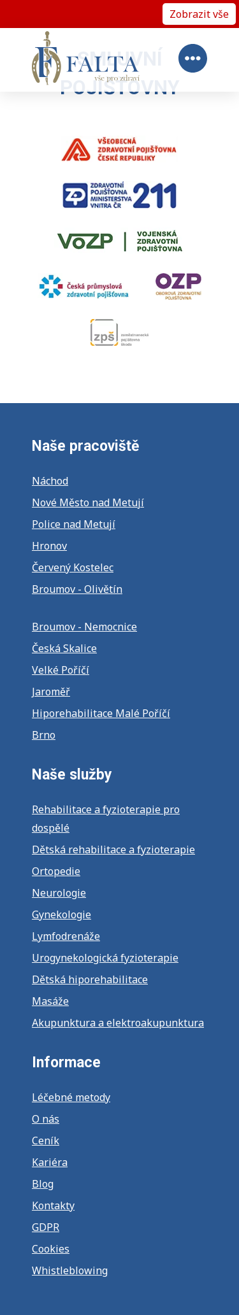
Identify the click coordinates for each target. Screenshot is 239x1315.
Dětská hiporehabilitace (90, 979)
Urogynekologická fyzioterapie (105, 958)
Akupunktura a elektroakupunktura (118, 1023)
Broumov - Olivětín (77, 589)
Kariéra (50, 1162)
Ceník (45, 1141)
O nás (45, 1119)
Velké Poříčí (60, 670)
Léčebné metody (71, 1097)
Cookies (50, 1249)
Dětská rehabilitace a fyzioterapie (113, 849)
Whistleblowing (70, 1270)
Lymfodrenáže (66, 936)
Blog (43, 1184)
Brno (43, 735)
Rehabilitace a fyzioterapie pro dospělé (106, 818)
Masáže (50, 1001)
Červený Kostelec (72, 567)
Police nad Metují (73, 524)
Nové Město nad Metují (88, 502)
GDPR (45, 1227)
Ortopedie (56, 871)
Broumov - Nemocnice (84, 627)
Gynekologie (61, 914)
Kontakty (53, 1205)
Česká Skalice (64, 648)
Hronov (49, 546)
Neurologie (59, 893)
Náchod (50, 481)
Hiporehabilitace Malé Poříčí (101, 713)
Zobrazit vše (199, 14)
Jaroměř (51, 692)
